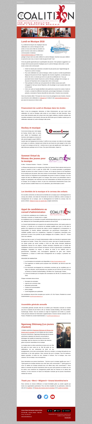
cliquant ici (43, 98)
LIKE (50, 410)
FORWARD (67, 410)
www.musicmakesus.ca (26, 416)
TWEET (58, 410)
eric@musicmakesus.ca (36, 296)
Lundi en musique (63, 388)
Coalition (29, 388)
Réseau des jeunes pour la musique (44, 388)
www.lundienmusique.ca (28, 55)
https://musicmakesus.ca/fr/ (58, 261)
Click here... (72, 2)
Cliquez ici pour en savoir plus (38, 201)
